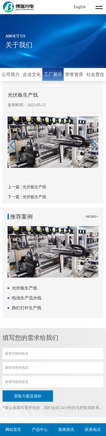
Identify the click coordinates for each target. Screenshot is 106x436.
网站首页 (13, 429)
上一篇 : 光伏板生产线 (27, 187)
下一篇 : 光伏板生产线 (27, 197)
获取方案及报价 (28, 396)
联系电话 (93, 429)
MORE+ (92, 216)
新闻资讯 (66, 429)
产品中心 (40, 429)
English (80, 7)
